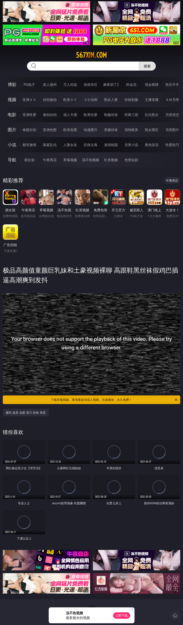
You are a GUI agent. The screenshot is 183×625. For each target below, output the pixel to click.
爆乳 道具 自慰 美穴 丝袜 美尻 (26, 412)
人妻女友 (70, 144)
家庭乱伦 (50, 144)
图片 (12, 130)
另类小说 (131, 144)
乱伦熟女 (152, 114)
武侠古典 (90, 144)
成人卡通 (70, 114)
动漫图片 (90, 129)
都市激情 (29, 144)
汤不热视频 (90, 159)
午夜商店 (50, 159)
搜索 (147, 66)
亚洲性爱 (29, 114)
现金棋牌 (152, 84)
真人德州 (50, 84)
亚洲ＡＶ (29, 99)
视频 (12, 99)
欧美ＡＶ (70, 99)
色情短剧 (131, 159)
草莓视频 (70, 159)
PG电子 (29, 84)
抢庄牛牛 (172, 84)
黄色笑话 (152, 144)
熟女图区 (152, 129)
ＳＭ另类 (172, 99)
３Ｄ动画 (90, 99)
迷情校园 (111, 144)
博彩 (12, 84)
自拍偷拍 (50, 99)
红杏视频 (111, 159)
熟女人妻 (111, 99)
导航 (12, 160)
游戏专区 (90, 84)
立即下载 (122, 615)
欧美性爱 (90, 114)
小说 (12, 145)
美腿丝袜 (111, 129)
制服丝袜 (111, 114)
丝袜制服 (131, 99)
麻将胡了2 (111, 84)
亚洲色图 (50, 129)
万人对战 (70, 84)
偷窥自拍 (29, 129)
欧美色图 (70, 129)
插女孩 (29, 159)
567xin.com (91, 55)
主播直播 (152, 99)
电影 (12, 114)
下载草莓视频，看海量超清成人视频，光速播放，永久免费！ (114, 399)
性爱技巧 (172, 144)
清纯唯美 (131, 129)
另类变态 (172, 114)
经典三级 (131, 114)
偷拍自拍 (50, 114)
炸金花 (131, 84)
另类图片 (172, 129)
